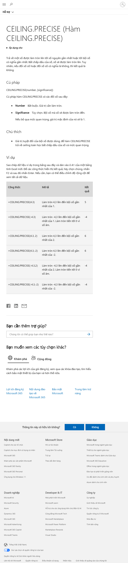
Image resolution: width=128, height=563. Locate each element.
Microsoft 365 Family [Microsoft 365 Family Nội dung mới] (12, 466)
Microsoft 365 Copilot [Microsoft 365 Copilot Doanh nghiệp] (13, 529)
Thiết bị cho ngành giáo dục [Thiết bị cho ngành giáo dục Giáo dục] (98, 450)
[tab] (18, 358)
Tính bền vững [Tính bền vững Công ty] (92, 524)
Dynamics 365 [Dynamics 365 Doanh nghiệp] (9, 513)
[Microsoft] (64, 3)
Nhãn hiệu (67, 560)
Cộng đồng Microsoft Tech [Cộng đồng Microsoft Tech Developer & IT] (56, 513)
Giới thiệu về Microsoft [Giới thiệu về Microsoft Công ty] (96, 503)
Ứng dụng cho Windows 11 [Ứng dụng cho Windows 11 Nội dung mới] (15, 477)
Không (95, 427)
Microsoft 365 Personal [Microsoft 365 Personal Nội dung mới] (13, 471)
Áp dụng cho (15, 47)
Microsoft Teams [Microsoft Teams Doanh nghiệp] (11, 535)
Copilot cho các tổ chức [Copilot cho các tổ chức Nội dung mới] (13, 445)
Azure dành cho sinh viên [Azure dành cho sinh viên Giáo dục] (97, 482)
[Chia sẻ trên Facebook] (8, 305)
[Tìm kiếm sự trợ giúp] (11, 4)
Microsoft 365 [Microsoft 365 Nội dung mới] (9, 455)
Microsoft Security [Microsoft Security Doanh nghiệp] (11, 503)
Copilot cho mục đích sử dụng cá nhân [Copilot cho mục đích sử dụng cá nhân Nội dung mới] (19, 450)
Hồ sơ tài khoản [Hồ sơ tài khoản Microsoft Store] (51, 445)
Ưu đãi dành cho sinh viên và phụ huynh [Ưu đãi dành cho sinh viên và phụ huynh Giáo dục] (103, 477)
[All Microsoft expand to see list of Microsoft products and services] (4, 5)
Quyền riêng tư (32, 560)
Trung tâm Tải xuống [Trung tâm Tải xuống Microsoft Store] (53, 450)
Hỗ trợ (6, 12)
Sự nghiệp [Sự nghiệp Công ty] (91, 497)
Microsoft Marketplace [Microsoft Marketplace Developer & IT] (54, 519)
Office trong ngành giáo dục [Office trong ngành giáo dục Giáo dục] (98, 466)
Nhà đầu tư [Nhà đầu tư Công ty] (91, 519)
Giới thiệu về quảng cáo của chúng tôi (91, 560)
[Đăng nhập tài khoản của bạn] (123, 5)
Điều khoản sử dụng (50, 560)
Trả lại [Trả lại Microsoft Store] (47, 455)
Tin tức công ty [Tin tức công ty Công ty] (93, 508)
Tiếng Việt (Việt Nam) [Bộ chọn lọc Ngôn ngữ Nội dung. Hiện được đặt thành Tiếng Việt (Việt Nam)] (17, 544)
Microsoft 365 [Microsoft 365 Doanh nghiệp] (9, 519)
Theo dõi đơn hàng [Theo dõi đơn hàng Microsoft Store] (52, 461)
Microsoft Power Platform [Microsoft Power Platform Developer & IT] (55, 524)
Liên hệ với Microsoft (12, 560)
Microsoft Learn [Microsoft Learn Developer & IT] (51, 503)
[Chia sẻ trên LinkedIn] (14, 305)
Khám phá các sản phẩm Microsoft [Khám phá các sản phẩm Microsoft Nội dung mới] (18, 461)
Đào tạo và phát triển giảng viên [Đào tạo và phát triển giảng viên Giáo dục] (100, 471)
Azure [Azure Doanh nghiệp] (6, 508)
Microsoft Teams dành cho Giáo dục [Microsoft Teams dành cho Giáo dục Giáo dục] (101, 455)
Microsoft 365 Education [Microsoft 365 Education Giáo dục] (96, 461)
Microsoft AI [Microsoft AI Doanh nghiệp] (9, 497)
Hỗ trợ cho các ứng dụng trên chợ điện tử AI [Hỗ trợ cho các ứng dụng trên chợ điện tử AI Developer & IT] (63, 508)
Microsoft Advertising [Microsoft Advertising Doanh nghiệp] (12, 524)
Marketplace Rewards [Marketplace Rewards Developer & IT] (54, 529)
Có (74, 427)
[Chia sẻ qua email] (22, 305)
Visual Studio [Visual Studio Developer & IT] (50, 535)
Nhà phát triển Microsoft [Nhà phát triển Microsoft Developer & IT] (55, 497)
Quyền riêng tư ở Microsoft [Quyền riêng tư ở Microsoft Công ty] (98, 513)
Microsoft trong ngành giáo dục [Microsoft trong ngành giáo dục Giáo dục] (99, 445)
